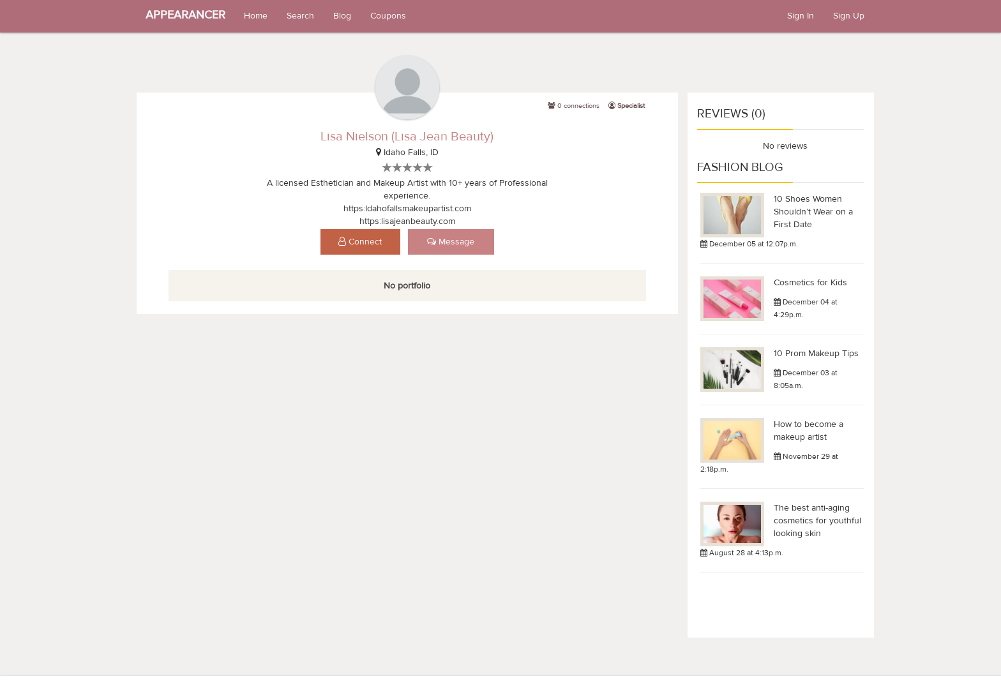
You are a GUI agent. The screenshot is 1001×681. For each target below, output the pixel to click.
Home (255, 16)
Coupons (388, 16)
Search (300, 16)
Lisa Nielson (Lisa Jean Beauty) (406, 136)
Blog (342, 16)
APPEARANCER (185, 15)
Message (450, 242)
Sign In (800, 16)
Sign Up (848, 16)
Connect (360, 242)
